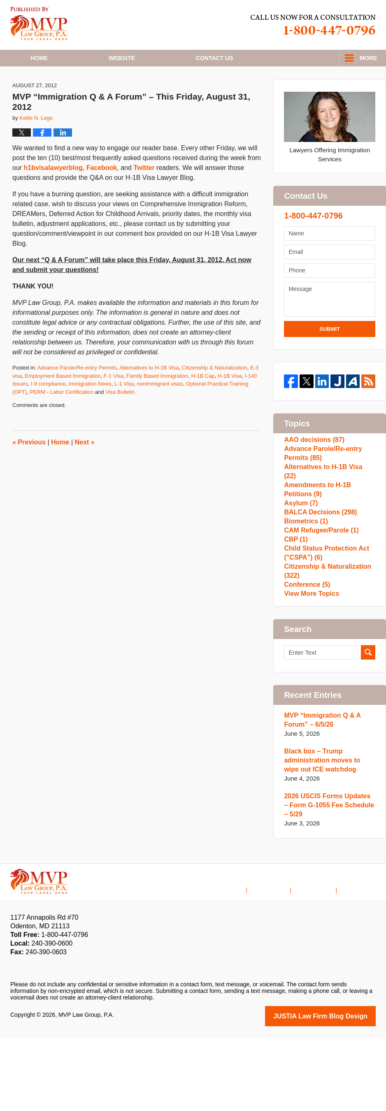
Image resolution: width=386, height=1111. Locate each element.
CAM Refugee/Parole (319, 582)
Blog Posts (361, 957)
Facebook (101, 197)
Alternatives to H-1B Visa (149, 398)
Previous (29, 471)
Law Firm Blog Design (336, 1089)
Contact (214, 58)
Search (368, 727)
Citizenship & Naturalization (214, 398)
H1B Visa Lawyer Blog (38, 23)
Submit (329, 359)
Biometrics (304, 568)
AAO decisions (312, 471)
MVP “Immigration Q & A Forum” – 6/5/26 (320, 794)
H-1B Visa (230, 405)
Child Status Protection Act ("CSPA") (324, 613)
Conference (305, 652)
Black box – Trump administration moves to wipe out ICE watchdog (327, 834)
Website (122, 58)
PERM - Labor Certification (62, 421)
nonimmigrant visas (160, 414)
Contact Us (321, 957)
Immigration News (90, 414)
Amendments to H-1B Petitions (329, 525)
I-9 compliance (48, 414)
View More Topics (309, 665)
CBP (295, 595)
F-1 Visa (113, 405)
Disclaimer (281, 957)
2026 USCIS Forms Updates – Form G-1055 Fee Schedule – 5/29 (327, 879)
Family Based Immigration (157, 405)
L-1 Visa (124, 414)
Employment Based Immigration (62, 405)
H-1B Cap (203, 405)
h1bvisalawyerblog (53, 197)
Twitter (143, 197)
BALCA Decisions (318, 555)
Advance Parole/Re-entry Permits (77, 398)
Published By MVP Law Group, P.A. (313, 24)
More (368, 58)
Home (39, 58)
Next (85, 471)
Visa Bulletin (120, 421)
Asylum (300, 542)
